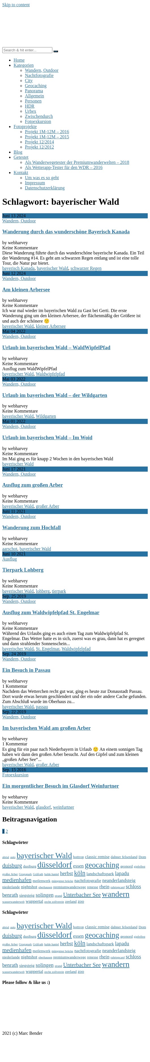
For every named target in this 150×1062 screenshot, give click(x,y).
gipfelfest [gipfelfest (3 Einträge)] (139, 866)
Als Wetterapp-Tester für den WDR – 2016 (63, 167)
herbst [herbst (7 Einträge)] (66, 873)
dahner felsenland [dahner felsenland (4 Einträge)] (124, 857)
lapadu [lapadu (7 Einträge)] (122, 873)
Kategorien (24, 65)
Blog (18, 152)
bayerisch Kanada (18, 268)
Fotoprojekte (25, 126)
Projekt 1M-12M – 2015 (47, 136)
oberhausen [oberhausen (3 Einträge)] (45, 887)
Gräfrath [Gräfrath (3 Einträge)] (38, 874)
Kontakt (21, 172)
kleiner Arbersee (51, 326)
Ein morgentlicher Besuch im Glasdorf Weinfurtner (60, 786)
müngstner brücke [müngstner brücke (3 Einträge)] (62, 881)
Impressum (35, 182)
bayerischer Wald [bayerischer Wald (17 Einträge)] (44, 855)
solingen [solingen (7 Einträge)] (44, 895)
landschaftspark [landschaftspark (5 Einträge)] (100, 873)
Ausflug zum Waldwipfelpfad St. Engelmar (50, 612)
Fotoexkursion (38, 121)
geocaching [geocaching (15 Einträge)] (102, 865)
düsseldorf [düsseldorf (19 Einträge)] (54, 864)
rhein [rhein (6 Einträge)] (104, 886)
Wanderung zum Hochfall (31, 527)
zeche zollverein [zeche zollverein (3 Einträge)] (54, 901)
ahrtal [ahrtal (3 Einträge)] (5, 857)
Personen (33, 101)
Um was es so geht (42, 177)
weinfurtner (63, 807)
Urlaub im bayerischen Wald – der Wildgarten (54, 395)
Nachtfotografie (39, 75)
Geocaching (35, 85)
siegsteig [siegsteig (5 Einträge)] (27, 895)
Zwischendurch (39, 116)
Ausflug (9, 559)
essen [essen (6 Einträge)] (78, 866)
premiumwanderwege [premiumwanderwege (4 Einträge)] (69, 887)
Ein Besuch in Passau (26, 670)
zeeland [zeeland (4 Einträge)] (71, 901)
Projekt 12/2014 (39, 141)
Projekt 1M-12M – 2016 (47, 131)
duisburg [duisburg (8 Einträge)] (12, 865)
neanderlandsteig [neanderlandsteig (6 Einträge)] (118, 880)
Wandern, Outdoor (42, 70)
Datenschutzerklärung (45, 187)
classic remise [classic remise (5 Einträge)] (97, 856)
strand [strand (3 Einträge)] (58, 895)
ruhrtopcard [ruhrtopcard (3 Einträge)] (118, 887)
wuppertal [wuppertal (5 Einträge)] (34, 901)
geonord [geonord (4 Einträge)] (126, 866)
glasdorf (43, 807)
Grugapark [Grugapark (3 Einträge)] (25, 874)
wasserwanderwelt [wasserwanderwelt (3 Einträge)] (13, 901)
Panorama (34, 90)
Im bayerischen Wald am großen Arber (46, 728)
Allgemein (34, 95)
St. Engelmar (47, 648)
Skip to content (16, 4)
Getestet (21, 157)
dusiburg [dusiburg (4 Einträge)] (29, 866)
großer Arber (47, 506)
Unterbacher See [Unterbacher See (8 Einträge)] (82, 895)
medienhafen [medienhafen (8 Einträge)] (16, 880)
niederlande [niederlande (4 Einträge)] (11, 887)
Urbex (30, 111)
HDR (30, 106)
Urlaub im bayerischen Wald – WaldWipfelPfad (56, 347)
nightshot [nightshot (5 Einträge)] (29, 886)
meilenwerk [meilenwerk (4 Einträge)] (41, 881)
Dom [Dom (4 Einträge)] (142, 857)
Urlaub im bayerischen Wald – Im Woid (47, 437)
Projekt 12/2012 (39, 147)
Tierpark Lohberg (23, 570)
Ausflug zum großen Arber (32, 485)
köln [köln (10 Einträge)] (79, 873)
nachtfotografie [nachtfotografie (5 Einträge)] (87, 880)
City (29, 80)
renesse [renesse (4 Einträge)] (92, 887)
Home (19, 60)
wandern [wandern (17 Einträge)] (115, 894)
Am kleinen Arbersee (26, 289)
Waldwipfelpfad (50, 373)
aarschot (9, 548)
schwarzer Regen (86, 268)
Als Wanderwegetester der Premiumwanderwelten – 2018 (77, 162)
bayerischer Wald (52, 268)
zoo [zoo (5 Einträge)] (81, 901)
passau (42, 706)
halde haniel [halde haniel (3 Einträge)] (51, 874)
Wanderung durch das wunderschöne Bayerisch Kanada (66, 232)
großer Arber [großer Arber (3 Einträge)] (10, 874)
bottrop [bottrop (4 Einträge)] (78, 857)
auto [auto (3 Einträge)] (12, 857)
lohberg (43, 591)
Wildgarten (46, 416)
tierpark (59, 591)
